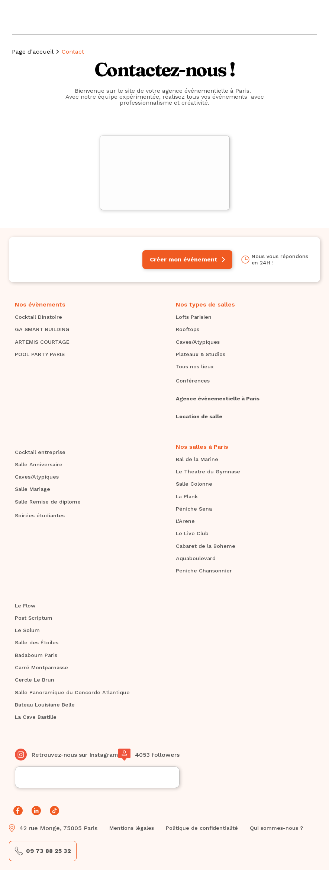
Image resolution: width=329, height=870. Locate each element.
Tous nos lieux (195, 366)
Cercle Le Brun (34, 680)
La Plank (187, 496)
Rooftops (187, 329)
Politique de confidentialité (202, 828)
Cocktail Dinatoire (38, 317)
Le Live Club (192, 533)
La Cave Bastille (36, 717)
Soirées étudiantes (40, 515)
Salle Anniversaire (38, 464)
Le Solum (27, 630)
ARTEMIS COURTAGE (42, 342)
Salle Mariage (32, 489)
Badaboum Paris (36, 655)
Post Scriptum (33, 618)
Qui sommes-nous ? (276, 828)
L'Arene (185, 521)
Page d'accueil (33, 51)
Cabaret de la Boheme (205, 546)
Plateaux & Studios (200, 354)
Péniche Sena (194, 509)
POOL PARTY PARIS (40, 354)
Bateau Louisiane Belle (45, 705)
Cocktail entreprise (40, 452)
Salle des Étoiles (36, 642)
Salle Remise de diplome (48, 502)
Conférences (193, 381)
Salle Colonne (194, 484)
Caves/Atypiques (198, 342)
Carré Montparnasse (41, 667)
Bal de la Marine (197, 459)
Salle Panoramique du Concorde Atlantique (72, 692)
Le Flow (25, 606)
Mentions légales (131, 828)
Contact (73, 51)
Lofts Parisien (194, 317)
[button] (306, 17)
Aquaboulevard (196, 558)
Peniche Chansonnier (204, 571)
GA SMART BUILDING (42, 329)
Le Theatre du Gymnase (208, 471)
